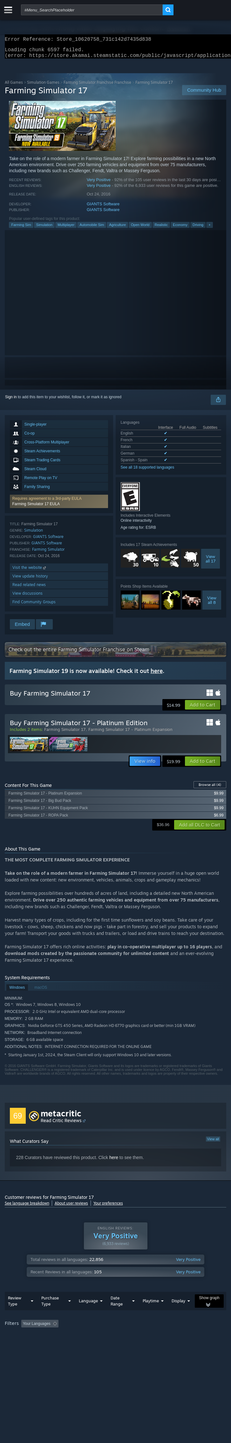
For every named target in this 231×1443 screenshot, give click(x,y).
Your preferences (108, 1207)
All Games (14, 86)
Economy (180, 228)
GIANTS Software (103, 207)
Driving (198, 228)
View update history (30, 579)
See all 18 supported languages (147, 471)
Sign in (11, 401)
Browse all (210, 788)
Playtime (151, 1313)
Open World (140, 228)
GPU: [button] (139, 1345)
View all (213, 1143)
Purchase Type (50, 1313)
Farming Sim (21, 228)
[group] (116, 1341)
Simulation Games (43, 86)
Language (88, 1313)
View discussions (27, 597)
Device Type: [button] (167, 1345)
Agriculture (117, 228)
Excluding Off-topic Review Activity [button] (100, 1336)
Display (178, 1313)
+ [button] (209, 228)
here (113, 1161)
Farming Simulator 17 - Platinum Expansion (130, 733)
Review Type (14, 1313)
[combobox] (92, 9)
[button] (59, 505)
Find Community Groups (34, 605)
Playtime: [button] (150, 1336)
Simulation (44, 228)
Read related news (29, 588)
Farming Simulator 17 (65, 733)
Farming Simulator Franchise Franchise (97, 86)
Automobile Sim (91, 228)
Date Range (117, 1313)
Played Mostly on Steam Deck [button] (31, 1345)
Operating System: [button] (85, 1345)
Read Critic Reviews (61, 1124)
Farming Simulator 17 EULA (36, 508)
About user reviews (71, 1207)
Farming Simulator (48, 553)
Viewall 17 (211, 562)
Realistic (161, 228)
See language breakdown (27, 1207)
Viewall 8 (211, 604)
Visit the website (29, 571)
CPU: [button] (117, 1345)
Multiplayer (66, 228)
